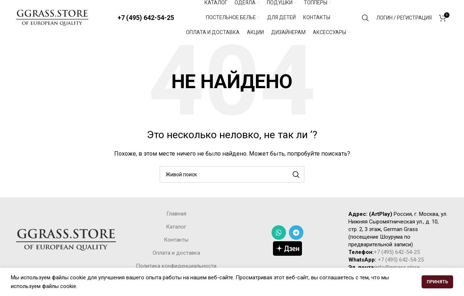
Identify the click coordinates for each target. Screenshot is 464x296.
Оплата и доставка (176, 254)
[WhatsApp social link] (279, 233)
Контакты (176, 241)
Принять (437, 281)
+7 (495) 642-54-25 (145, 18)
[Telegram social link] (296, 233)
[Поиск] (365, 18)
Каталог (176, 228)
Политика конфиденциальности (176, 267)
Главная (176, 214)
